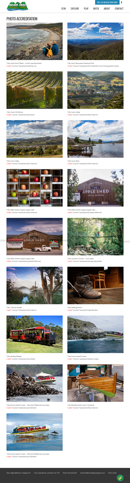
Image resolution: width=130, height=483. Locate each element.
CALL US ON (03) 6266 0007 (107, 2)
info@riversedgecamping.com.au (94, 473)
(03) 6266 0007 (72, 473)
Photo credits (112, 473)
